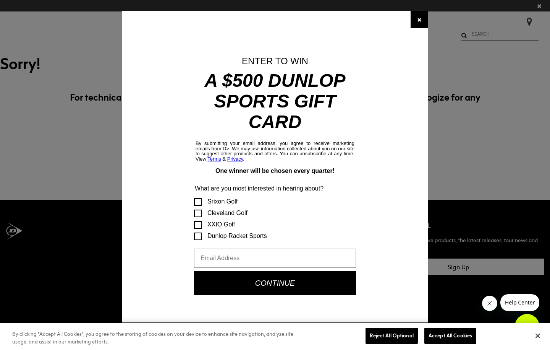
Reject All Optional (391, 335)
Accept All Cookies (450, 335)
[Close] (419, 19)
